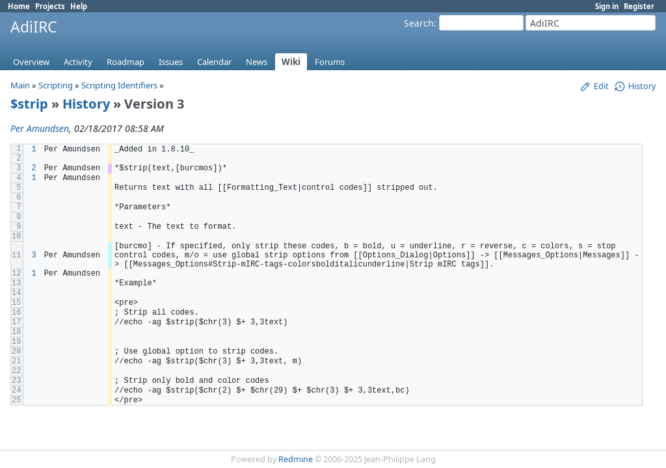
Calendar (214, 62)
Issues (171, 62)
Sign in (607, 6)
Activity (78, 62)
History (86, 103)
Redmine (295, 459)
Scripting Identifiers (119, 85)
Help (78, 6)
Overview (31, 62)
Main (20, 85)
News (256, 62)
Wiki (291, 62)
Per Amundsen (39, 128)
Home (19, 6)
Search (419, 23)
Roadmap (125, 62)
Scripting (55, 85)
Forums (330, 62)
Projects (50, 6)
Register (639, 6)
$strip (29, 103)
